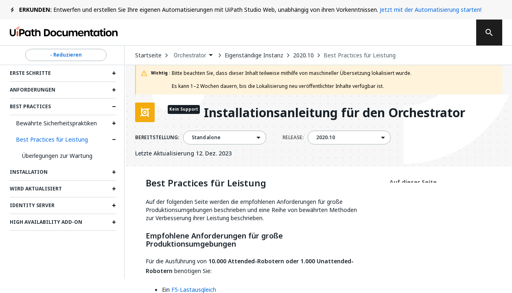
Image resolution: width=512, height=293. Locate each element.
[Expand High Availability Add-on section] (114, 222)
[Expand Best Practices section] (114, 106)
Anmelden (386, 32)
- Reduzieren (66, 55)
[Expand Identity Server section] (114, 205)
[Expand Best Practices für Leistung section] (114, 139)
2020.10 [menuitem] (325, 137)
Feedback (269, 32)
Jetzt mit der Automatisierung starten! (430, 9)
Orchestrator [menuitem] (190, 55)
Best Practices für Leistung (52, 139)
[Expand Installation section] (114, 172)
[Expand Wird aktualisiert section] (114, 188)
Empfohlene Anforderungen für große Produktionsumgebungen (214, 240)
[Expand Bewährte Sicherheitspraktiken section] (114, 123)
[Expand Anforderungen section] (114, 90)
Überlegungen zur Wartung (57, 155)
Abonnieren (328, 32)
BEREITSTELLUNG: (157, 137)
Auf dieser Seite (413, 182)
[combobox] (193, 55)
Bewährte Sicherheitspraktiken (56, 123)
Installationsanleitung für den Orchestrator (334, 113)
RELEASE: (293, 137)
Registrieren (440, 32)
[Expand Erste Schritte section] (114, 73)
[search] (489, 33)
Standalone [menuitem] (206, 137)
